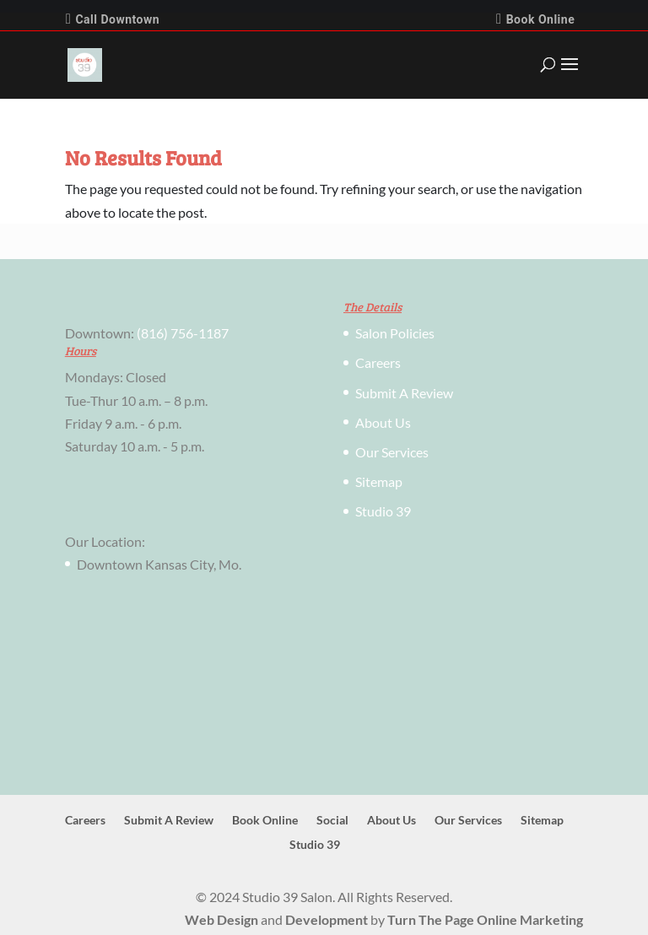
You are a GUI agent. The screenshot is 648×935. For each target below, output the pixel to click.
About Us (383, 422)
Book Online (535, 19)
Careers (378, 362)
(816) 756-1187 (183, 333)
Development (326, 919)
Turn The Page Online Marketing (485, 919)
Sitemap (378, 481)
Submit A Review (404, 393)
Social (332, 820)
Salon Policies (395, 333)
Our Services (392, 452)
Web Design (221, 919)
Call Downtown (112, 19)
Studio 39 (383, 511)
